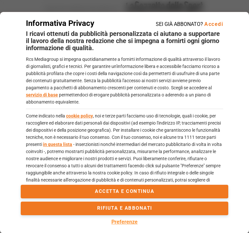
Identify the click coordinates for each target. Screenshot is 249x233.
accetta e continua (124, 191)
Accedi (213, 24)
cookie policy (79, 115)
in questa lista (57, 144)
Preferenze (124, 222)
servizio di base (42, 94)
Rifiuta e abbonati (124, 208)
